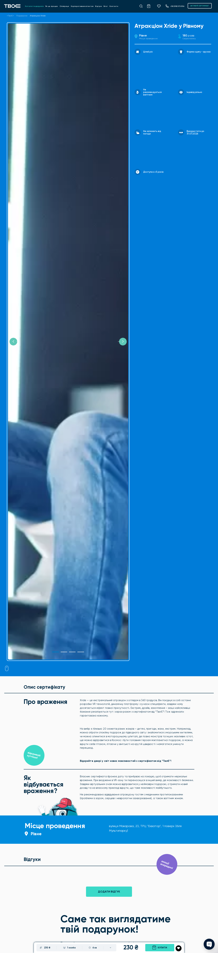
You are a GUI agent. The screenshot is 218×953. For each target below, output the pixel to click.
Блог (106, 6)
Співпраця (64, 6)
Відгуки (98, 6)
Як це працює (51, 6)
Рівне (143, 35)
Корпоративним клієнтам (82, 6)
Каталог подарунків (34, 6)
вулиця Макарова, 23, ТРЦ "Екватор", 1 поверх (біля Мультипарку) (145, 828)
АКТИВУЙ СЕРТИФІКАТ (199, 6)
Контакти (114, 6)
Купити (159, 948)
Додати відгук (109, 891)
